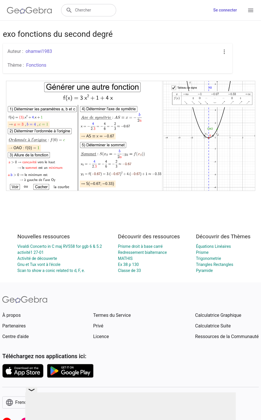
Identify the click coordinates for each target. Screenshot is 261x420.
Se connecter (225, 10)
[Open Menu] (250, 10)
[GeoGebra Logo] (29, 10)
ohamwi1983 (39, 51)
